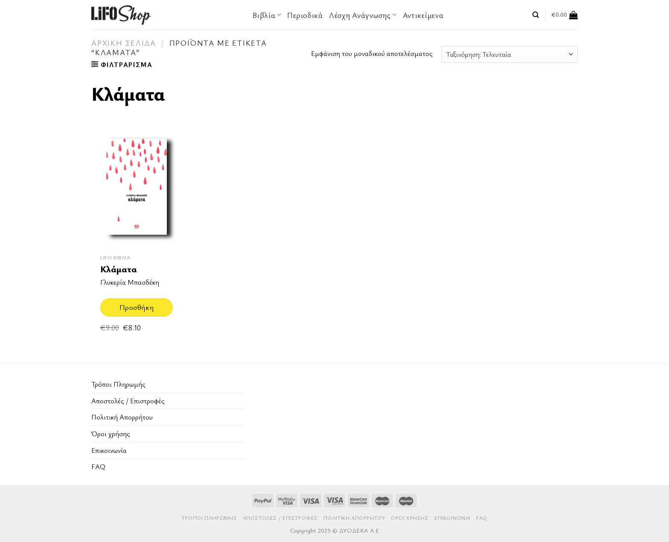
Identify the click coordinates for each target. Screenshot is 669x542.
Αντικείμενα (423, 15)
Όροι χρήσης (110, 433)
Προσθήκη (136, 307)
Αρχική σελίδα (123, 43)
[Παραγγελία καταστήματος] (509, 54)
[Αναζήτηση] (535, 15)
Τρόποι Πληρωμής (118, 384)
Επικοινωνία (109, 450)
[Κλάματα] (136, 188)
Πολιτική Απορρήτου (122, 417)
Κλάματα (118, 269)
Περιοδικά (305, 15)
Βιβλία (267, 15)
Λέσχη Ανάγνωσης (363, 15)
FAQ (98, 466)
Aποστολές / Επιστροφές (128, 400)
